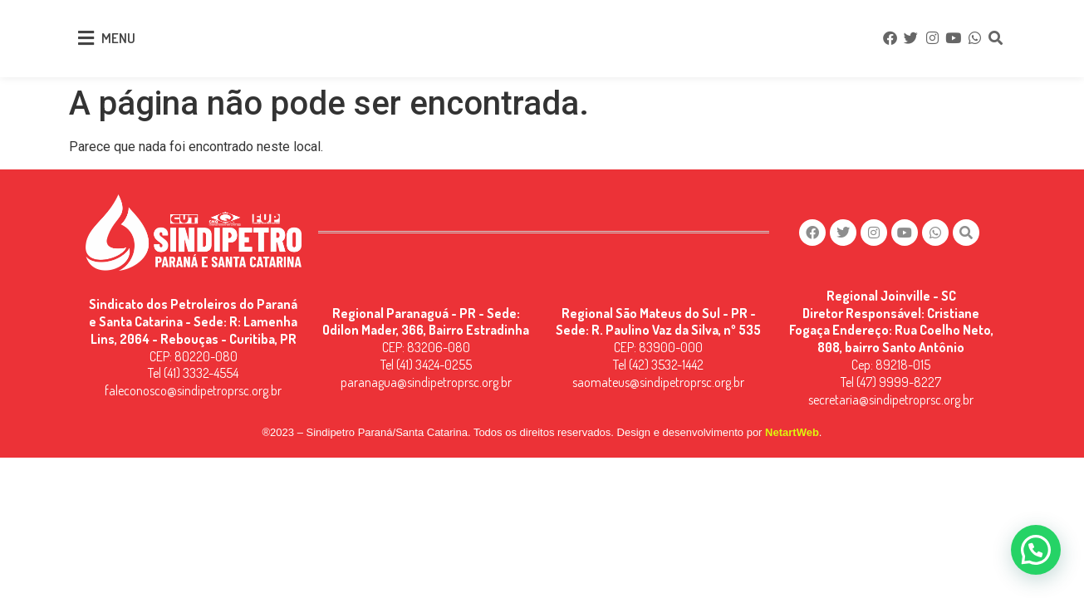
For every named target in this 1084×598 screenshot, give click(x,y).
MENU (118, 38)
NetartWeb (792, 432)
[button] (1036, 550)
